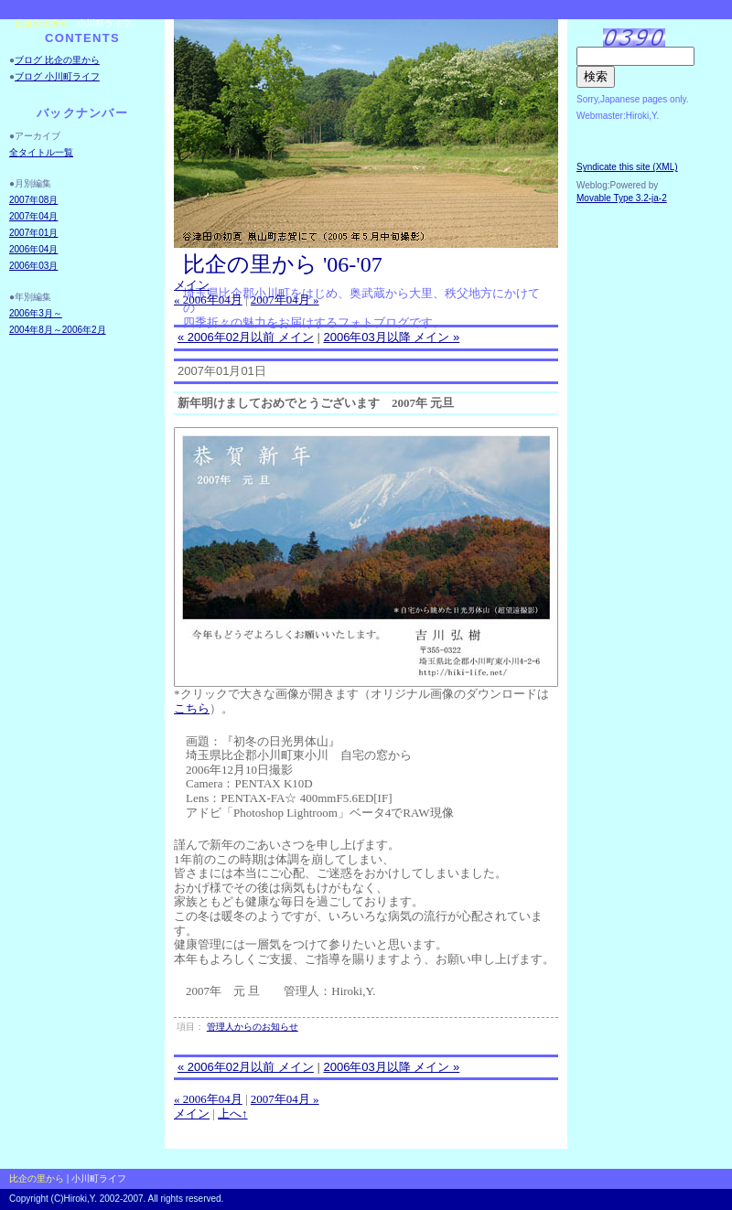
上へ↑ (233, 1113)
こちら (192, 708)
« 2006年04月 (208, 299)
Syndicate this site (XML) (627, 167)
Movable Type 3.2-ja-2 (621, 198)
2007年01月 (33, 233)
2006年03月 (33, 266)
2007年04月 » (285, 299)
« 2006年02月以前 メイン (246, 337)
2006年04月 (33, 249)
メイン (192, 285)
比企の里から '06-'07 (282, 264)
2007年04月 (33, 216)
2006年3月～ (35, 313)
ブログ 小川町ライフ (57, 76)
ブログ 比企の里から (57, 60)
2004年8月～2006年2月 (57, 330)
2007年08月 (33, 200)
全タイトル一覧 (41, 152)
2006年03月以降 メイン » (391, 337)
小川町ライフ (104, 23)
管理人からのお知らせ (252, 1027)
